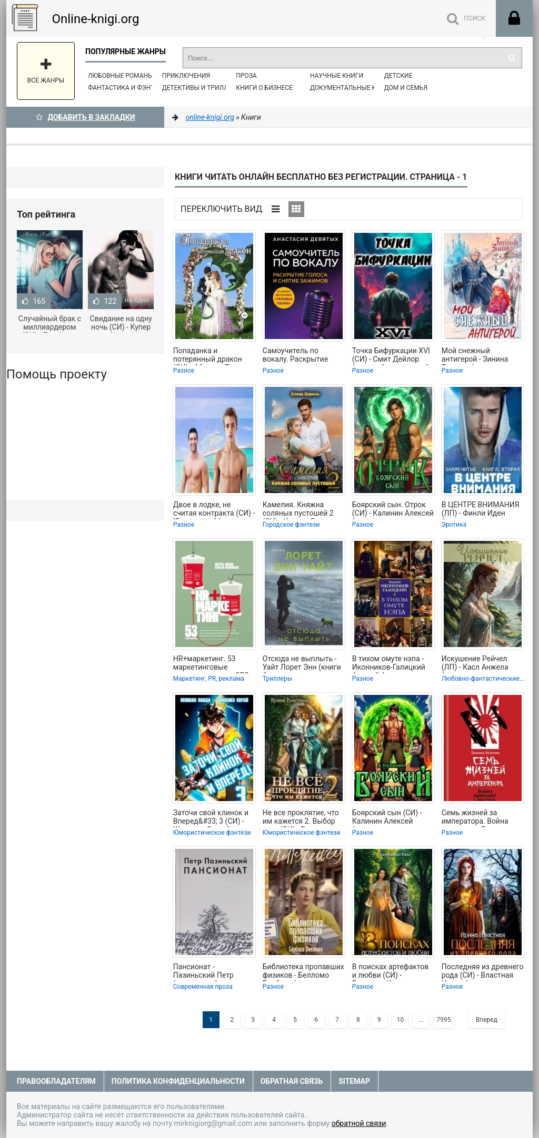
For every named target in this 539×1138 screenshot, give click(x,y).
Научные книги (336, 75)
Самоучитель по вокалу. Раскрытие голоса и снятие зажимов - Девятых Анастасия (297, 355)
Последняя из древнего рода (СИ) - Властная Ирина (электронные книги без (483, 971)
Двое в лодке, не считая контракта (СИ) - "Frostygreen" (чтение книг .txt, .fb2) (214, 509)
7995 (443, 1019)
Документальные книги (351, 87)
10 (400, 1019)
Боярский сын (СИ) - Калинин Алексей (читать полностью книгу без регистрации (391, 817)
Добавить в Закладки (85, 117)
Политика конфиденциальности (178, 1081)
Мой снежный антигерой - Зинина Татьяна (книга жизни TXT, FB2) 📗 (479, 355)
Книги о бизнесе (264, 87)
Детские (398, 75)
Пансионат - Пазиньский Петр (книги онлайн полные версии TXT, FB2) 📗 (212, 971)
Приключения (186, 75)
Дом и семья (405, 87)
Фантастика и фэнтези (127, 87)
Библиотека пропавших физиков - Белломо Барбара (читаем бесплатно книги (303, 971)
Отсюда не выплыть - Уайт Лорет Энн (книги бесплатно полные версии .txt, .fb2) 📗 (302, 663)
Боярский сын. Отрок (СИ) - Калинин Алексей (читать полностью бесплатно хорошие (393, 509)
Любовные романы (120, 75)
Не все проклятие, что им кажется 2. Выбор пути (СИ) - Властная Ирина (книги (301, 817)
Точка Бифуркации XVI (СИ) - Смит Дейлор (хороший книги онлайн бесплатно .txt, (393, 355)
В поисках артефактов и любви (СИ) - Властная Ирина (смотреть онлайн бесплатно (390, 971)
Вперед (486, 1019)
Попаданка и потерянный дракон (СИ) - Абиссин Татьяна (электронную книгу (213, 355)
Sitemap (354, 1081)
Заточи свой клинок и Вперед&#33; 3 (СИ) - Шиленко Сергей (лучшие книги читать (210, 817)
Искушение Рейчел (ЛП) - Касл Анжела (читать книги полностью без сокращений (475, 663)
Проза (246, 75)
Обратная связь (292, 1081)
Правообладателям (56, 1081)
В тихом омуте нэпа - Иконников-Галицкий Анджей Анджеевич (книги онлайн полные (391, 663)
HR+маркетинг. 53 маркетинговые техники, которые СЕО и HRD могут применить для (214, 663)
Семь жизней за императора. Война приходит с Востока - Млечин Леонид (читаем (478, 817)
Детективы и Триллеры (202, 87)
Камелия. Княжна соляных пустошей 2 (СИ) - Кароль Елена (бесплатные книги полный (298, 509)
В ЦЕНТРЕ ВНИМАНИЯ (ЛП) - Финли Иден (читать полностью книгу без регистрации (481, 509)
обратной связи (359, 1123)
